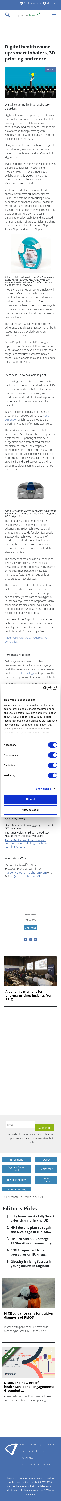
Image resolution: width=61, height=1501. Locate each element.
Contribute (25, 1451)
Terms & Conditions (30, 1464)
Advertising (35, 1444)
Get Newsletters (32, 3)
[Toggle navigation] (8, 15)
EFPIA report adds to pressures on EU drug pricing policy (28, 1254)
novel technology (24, 673)
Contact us (48, 1444)
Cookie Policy (39, 1451)
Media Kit (51, 3)
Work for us (47, 1464)
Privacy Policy (26, 1457)
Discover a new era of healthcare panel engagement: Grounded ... (29, 1387)
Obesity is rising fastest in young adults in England (31, 1263)
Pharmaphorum (11, 1449)
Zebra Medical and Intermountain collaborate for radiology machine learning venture (26, 843)
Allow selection (30, 809)
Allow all (30, 799)
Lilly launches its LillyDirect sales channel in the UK (32, 1218)
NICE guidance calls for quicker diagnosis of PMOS (29, 1315)
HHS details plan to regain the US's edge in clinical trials (31, 1231)
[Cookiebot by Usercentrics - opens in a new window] (43, 688)
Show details (43, 788)
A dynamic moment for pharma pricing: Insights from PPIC (29, 995)
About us (24, 1444)
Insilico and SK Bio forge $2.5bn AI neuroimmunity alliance (31, 1243)
